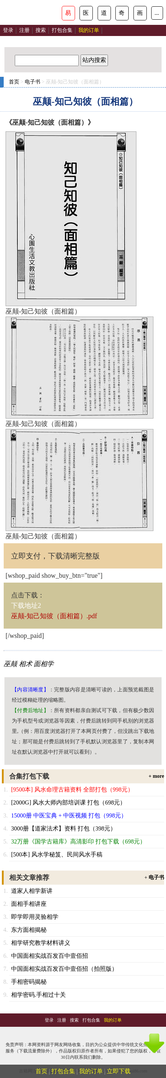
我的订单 (91, 1071)
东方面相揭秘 (29, 930)
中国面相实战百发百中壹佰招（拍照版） (64, 969)
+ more (156, 776)
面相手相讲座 (29, 904)
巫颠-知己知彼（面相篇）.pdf (54, 616)
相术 (25, 664)
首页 (14, 82)
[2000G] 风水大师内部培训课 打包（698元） (68, 802)
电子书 (32, 82)
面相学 (44, 664)
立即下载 (119, 1071)
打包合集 (62, 30)
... (157, 13)
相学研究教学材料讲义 (40, 943)
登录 (8, 30)
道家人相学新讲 (31, 891)
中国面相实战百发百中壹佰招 (49, 956)
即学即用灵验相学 (34, 917)
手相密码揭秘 (29, 982)
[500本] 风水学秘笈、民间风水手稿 (56, 854)
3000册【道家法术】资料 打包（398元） (63, 828)
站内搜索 (94, 60)
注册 (24, 30)
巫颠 (10, 664)
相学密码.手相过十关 (38, 995)
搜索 (40, 30)
